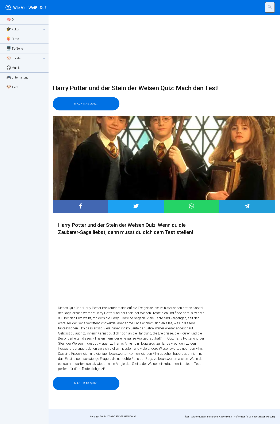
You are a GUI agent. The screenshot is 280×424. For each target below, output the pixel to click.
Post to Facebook (80, 206)
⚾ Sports (26, 58)
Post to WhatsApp (191, 206)
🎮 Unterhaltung (17, 77)
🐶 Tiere (12, 87)
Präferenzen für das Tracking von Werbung (254, 417)
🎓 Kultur (26, 29)
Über (186, 417)
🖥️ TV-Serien (15, 48)
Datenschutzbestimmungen (204, 417)
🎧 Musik (13, 67)
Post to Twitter (136, 206)
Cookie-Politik (225, 417)
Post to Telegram (247, 206)
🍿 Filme (12, 38)
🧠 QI (10, 19)
